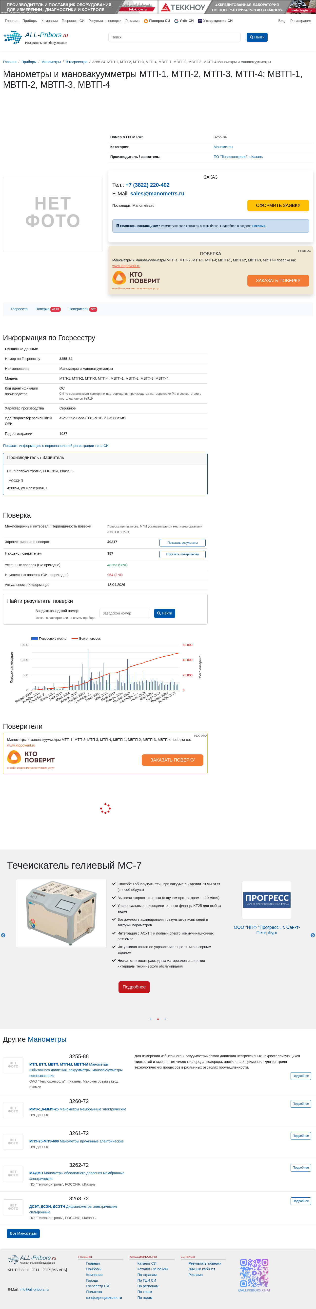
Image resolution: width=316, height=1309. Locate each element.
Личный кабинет (202, 1269)
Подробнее (134, 987)
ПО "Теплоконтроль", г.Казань (238, 157)
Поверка (48, 309)
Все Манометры (23, 1233)
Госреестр (19, 309)
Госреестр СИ (73, 21)
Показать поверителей (182, 554)
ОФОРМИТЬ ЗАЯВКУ (278, 205)
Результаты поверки (104, 21)
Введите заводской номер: (57, 611)
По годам (144, 1298)
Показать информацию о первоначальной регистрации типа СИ (56, 446)
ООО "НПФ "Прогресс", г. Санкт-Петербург (267, 930)
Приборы (30, 21)
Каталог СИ (146, 1263)
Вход (282, 21)
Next (312, 935)
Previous (3, 935)
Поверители (83, 309)
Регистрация (300, 21)
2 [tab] (158, 1019)
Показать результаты (182, 542)
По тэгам (144, 1292)
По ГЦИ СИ (146, 1280)
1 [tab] (150, 1019)
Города (92, 1280)
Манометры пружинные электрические (76, 1141)
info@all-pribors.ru (34, 1290)
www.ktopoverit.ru (126, 266)
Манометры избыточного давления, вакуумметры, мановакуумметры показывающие (76, 1070)
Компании (49, 21)
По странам (147, 1275)
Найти (164, 613)
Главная (12, 21)
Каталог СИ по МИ (152, 1269)
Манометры (47, 1039)
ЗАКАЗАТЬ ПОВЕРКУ (278, 280)
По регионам (147, 1286)
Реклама (132, 21)
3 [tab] (165, 1019)
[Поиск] (174, 37)
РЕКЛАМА (304, 251)
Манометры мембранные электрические (77, 1109)
